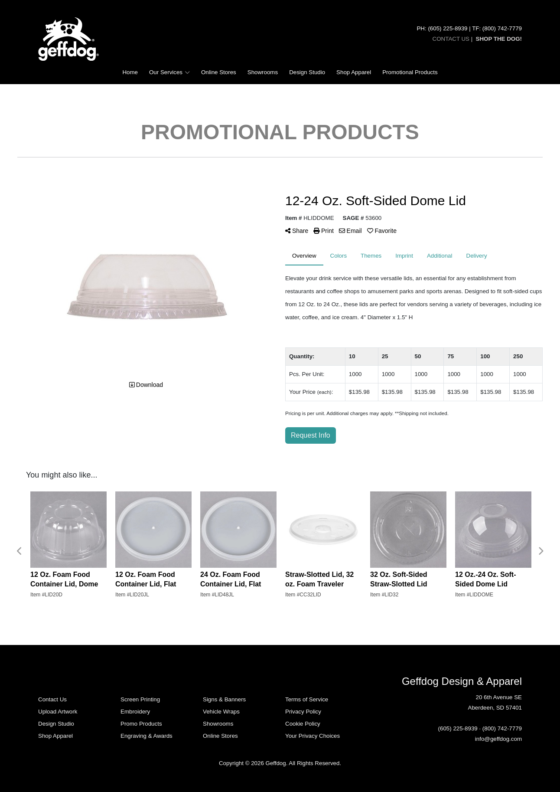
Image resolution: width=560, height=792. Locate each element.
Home (130, 72)
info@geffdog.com (498, 739)
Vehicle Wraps (221, 711)
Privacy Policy (303, 711)
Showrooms (262, 72)
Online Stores (218, 72)
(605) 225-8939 (458, 728)
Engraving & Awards (146, 736)
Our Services (169, 72)
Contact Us (52, 699)
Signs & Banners (224, 699)
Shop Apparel (353, 72)
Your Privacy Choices (312, 736)
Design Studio (307, 72)
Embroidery (135, 711)
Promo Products (141, 723)
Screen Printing (140, 699)
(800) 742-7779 (502, 728)
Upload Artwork (57, 711)
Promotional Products (409, 72)
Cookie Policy (302, 723)
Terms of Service (306, 699)
